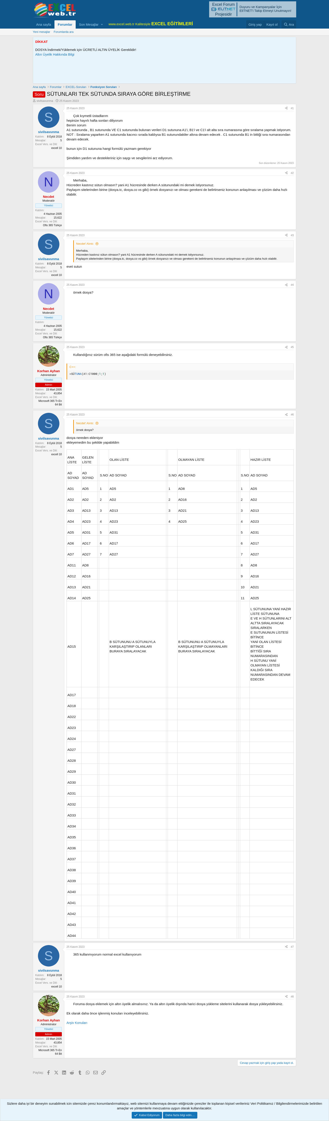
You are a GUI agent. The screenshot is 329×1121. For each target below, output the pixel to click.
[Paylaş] (286, 108)
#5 (292, 347)
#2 (292, 173)
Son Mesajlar (89, 24)
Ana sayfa (43, 24)
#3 (292, 235)
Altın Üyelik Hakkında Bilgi (54, 54)
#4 (292, 284)
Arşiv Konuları (77, 1023)
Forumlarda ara (64, 31)
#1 (292, 108)
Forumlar (65, 24)
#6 (292, 414)
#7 (292, 946)
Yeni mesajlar (41, 31)
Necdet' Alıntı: (85, 243)
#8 (292, 996)
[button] (102, 24)
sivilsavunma (45, 100)
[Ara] (288, 24)
